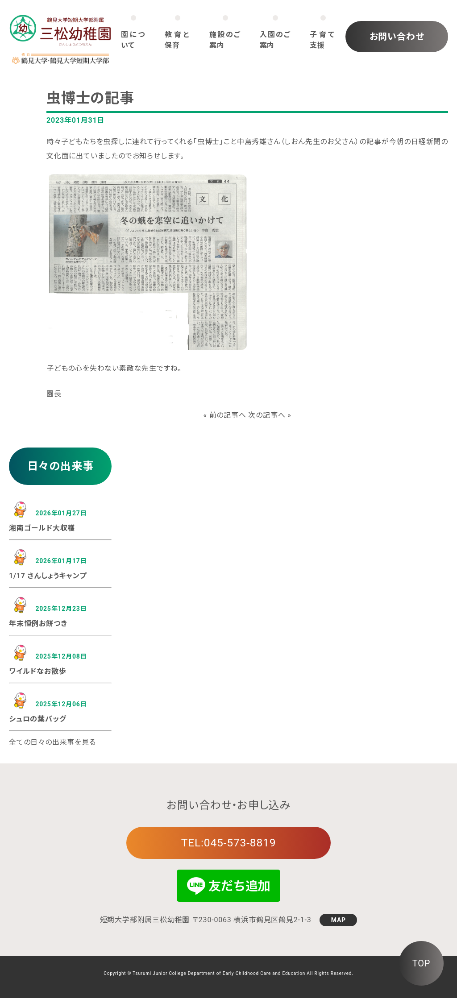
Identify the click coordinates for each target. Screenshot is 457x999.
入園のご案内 (275, 40)
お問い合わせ (397, 36)
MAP (338, 920)
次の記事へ (266, 415)
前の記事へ (227, 415)
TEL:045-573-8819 (228, 843)
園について (133, 40)
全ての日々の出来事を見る (52, 742)
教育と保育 (178, 40)
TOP (421, 963)
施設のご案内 (225, 40)
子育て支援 (323, 40)
